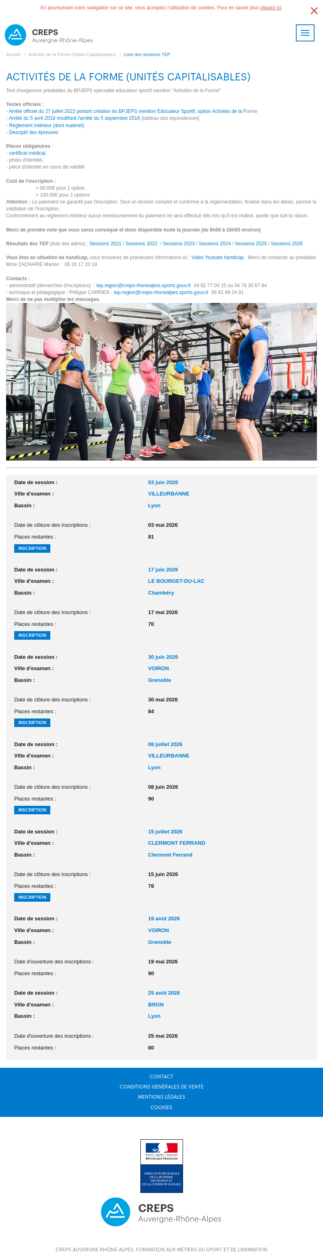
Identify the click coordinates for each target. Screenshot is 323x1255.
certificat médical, (28, 153)
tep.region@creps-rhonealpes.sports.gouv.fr (143, 285)
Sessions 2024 (215, 244)
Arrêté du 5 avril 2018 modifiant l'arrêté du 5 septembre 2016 (74, 118)
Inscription (32, 548)
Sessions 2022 (140, 244)
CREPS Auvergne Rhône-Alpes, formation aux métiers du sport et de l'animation (161, 1249)
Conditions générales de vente (162, 1086)
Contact (161, 1076)
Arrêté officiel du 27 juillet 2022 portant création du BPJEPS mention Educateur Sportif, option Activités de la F (127, 111)
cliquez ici (270, 8)
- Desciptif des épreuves (32, 132)
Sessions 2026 (287, 244)
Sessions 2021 (105, 244)
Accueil (13, 54)
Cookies (161, 1107)
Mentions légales (161, 1097)
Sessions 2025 (251, 244)
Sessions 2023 (179, 244)
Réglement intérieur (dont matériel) (46, 125)
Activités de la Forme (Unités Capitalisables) (72, 54)
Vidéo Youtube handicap (218, 257)
